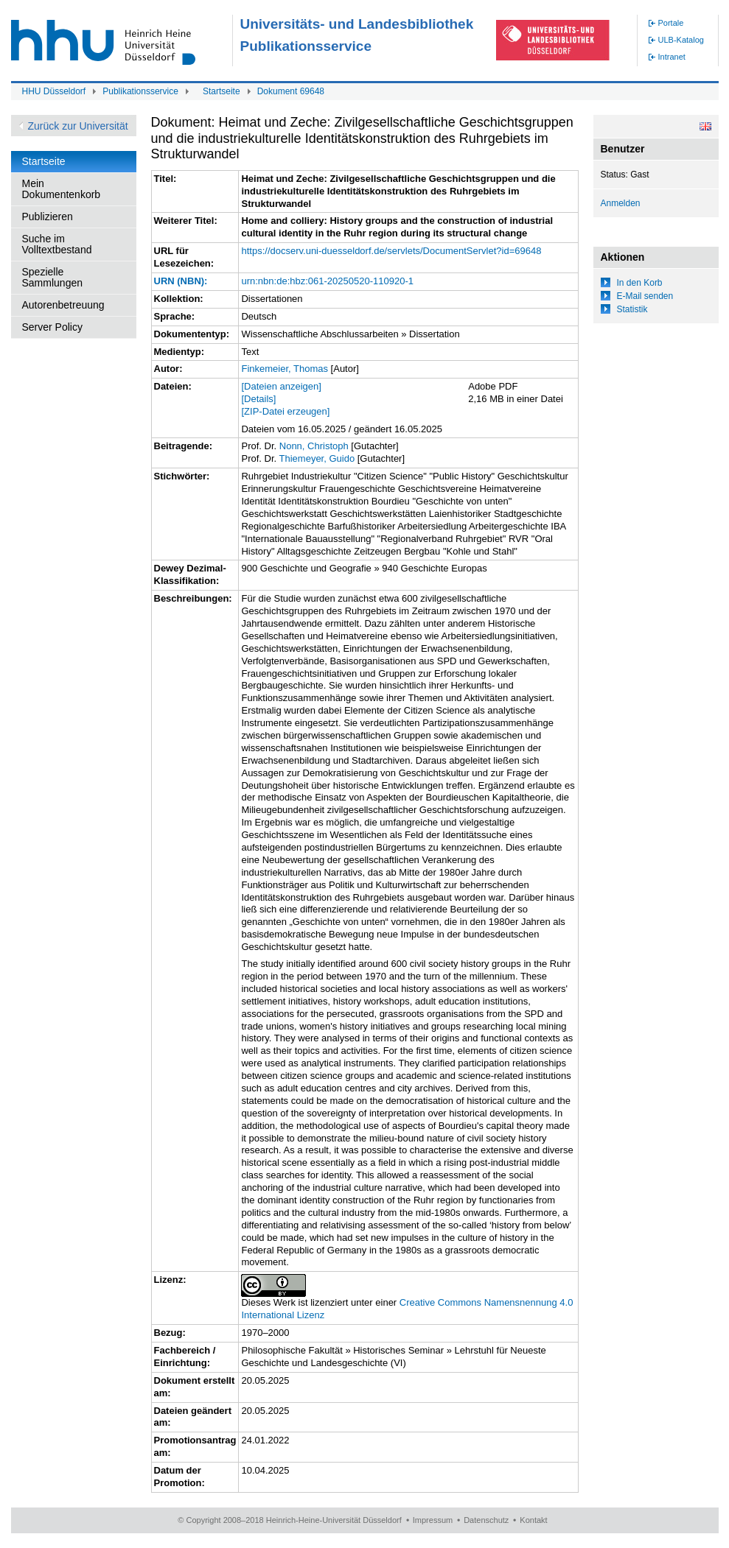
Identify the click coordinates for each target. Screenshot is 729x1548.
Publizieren (47, 216)
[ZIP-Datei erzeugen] (285, 411)
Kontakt (533, 1520)
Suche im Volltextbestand (57, 244)
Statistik (632, 309)
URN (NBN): (181, 280)
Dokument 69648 (290, 91)
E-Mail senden (645, 296)
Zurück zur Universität (78, 126)
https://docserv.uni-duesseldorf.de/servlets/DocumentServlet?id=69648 (391, 250)
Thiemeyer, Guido (317, 458)
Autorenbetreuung (63, 305)
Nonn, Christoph (314, 445)
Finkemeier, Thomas (284, 368)
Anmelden (621, 203)
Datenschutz (486, 1520)
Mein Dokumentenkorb (61, 188)
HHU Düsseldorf (54, 91)
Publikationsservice (140, 91)
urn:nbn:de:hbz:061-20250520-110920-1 (327, 280)
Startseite (221, 91)
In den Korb (640, 283)
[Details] (258, 398)
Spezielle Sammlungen (52, 277)
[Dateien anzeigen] (281, 386)
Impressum (433, 1520)
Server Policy (52, 327)
